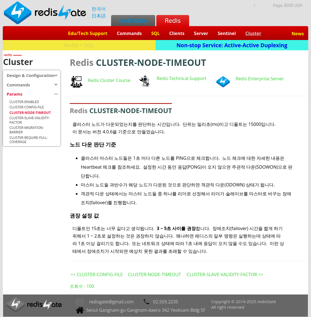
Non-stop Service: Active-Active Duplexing (232, 45)
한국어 (99, 9)
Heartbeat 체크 (96, 167)
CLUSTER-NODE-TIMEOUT (154, 274)
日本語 (99, 16)
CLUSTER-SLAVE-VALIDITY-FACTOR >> (225, 274)
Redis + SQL (79, 45)
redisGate (133, 20)
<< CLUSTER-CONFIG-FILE (97, 274)
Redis (172, 20)
